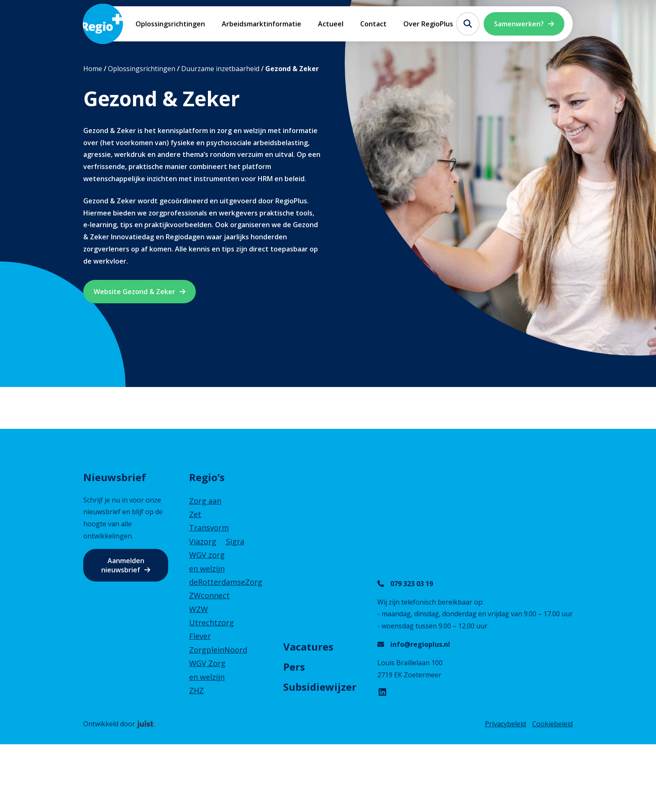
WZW (198, 609)
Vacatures (308, 646)
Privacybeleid (505, 723)
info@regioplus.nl (420, 644)
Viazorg (202, 541)
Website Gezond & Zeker (134, 291)
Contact (373, 23)
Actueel (330, 23)
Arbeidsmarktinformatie (261, 23)
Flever (200, 636)
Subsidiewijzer (319, 687)
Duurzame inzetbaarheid (220, 68)
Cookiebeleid (552, 723)
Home (92, 68)
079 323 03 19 (411, 583)
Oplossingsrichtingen (170, 23)
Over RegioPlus (428, 23)
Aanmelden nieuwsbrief (122, 565)
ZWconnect (209, 595)
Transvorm (209, 528)
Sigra (235, 541)
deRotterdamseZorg (225, 582)
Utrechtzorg (211, 623)
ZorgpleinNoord (218, 650)
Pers (294, 667)
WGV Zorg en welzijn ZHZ (207, 676)
